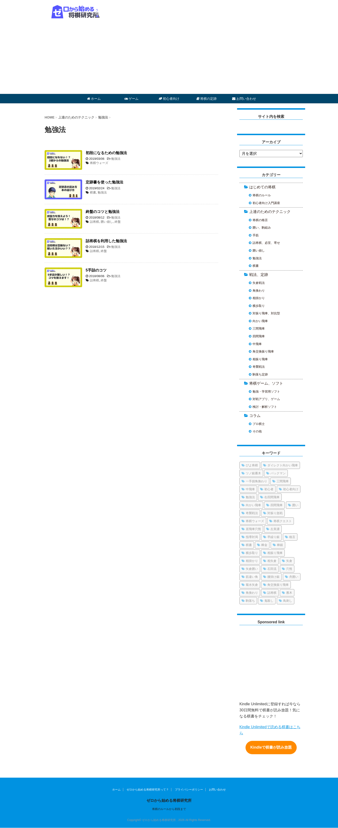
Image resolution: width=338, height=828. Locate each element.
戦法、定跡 (258, 275)
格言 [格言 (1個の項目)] (292, 537)
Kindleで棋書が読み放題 (271, 748)
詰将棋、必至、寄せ (266, 243)
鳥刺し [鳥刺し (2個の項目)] (287, 600)
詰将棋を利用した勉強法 (106, 241)
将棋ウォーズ (99, 163)
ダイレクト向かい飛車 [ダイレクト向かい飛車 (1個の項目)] (282, 465)
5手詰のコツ (96, 270)
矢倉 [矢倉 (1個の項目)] (289, 561)
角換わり (259, 290)
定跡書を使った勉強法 (104, 182)
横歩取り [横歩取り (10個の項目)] (252, 553)
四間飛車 (259, 336)
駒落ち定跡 (260, 374)
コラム (255, 416)
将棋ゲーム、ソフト (266, 383)
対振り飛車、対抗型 (266, 313)
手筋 (256, 235)
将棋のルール (262, 195)
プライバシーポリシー (189, 789)
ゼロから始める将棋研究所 (169, 800)
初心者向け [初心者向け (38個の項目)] (290, 489)
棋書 (93, 192)
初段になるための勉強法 (106, 153)
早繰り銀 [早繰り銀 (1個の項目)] (273, 537)
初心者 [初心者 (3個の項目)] (268, 489)
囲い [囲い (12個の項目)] (295, 505)
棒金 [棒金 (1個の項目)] (264, 545)
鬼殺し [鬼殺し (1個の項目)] (268, 600)
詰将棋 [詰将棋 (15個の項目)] (272, 592)
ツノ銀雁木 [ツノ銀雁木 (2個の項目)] (253, 473)
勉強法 (115, 158)
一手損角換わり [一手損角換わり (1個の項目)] (256, 481)
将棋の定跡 (206, 98)
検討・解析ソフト (265, 406)
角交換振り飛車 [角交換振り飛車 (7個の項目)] (278, 585)
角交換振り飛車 (263, 351)
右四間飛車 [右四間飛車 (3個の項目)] (272, 497)
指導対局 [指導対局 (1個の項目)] (252, 537)
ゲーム (131, 98)
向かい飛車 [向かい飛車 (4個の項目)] (253, 505)
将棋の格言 (260, 220)
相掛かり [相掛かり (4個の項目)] (252, 561)
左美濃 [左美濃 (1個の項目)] (275, 529)
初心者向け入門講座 (266, 203)
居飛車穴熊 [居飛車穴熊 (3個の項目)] (253, 529)
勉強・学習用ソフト (266, 391)
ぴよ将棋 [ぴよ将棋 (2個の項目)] (252, 465)
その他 (257, 431)
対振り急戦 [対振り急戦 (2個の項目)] (275, 513)
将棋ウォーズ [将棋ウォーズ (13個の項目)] (255, 521)
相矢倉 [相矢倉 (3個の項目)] (272, 561)
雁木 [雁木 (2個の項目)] (289, 592)
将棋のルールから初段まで (169, 809)
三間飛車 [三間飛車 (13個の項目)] (283, 481)
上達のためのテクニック (270, 212)
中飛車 (257, 344)
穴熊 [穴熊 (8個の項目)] (289, 569)
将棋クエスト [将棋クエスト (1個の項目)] (282, 521)
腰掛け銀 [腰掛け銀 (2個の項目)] (273, 577)
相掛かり (259, 298)
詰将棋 (94, 221)
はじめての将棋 (262, 187)
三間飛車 (259, 328)
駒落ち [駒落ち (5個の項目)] (250, 600)
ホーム (94, 98)
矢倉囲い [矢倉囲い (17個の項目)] (252, 569)
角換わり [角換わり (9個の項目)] (252, 592)
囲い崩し (107, 221)
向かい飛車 (260, 321)
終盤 (118, 221)
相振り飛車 (260, 359)
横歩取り (259, 306)
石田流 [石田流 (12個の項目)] (272, 569)
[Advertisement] (169, 58)
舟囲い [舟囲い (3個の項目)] (293, 577)
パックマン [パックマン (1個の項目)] (278, 473)
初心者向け (169, 98)
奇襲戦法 (259, 366)
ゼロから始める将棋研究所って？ (148, 789)
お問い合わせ (244, 98)
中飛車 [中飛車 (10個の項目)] (250, 489)
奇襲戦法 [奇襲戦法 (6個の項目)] (252, 513)
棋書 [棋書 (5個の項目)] (249, 545)
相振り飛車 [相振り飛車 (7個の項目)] (275, 553)
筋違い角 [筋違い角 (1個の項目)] (252, 577)
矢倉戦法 (259, 283)
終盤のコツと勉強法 (102, 212)
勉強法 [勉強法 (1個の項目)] (250, 497)
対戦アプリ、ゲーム (266, 399)
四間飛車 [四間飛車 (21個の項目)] (276, 505)
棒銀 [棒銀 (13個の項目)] (280, 545)
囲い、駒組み (262, 227)
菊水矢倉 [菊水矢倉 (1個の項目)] (252, 585)
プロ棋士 (259, 424)
